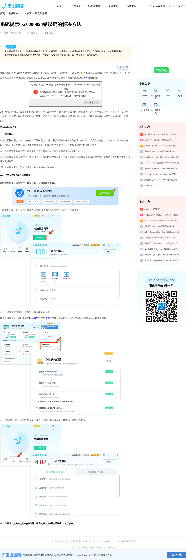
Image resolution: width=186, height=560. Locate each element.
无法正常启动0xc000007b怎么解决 (157, 140)
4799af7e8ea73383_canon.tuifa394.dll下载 (160, 174)
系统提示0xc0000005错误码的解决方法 (159, 226)
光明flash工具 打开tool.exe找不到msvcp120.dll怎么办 (163, 255)
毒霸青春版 (156, 6)
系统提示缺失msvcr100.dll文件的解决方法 (160, 180)
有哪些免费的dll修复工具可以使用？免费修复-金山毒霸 (163, 215)
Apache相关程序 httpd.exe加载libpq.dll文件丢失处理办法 (163, 249)
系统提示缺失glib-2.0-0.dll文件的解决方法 (160, 168)
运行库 (84, 78)
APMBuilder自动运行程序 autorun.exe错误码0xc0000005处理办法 (163, 163)
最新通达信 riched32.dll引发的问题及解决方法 (162, 146)
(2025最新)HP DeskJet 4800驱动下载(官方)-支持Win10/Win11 (163, 134)
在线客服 (111, 547)
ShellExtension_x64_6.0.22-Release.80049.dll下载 (163, 157)
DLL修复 (26, 13)
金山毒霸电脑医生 (53, 523)
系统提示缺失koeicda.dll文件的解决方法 (160, 238)
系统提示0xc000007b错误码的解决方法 (159, 151)
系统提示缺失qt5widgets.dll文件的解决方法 (161, 243)
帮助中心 (131, 6)
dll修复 (48, 318)
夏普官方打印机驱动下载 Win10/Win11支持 (161, 260)
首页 (59, 6)
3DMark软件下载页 (152, 209)
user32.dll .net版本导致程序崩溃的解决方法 (161, 221)
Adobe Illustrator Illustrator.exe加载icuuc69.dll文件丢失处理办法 (163, 232)
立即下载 (161, 70)
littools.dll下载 (149, 185)
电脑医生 (13, 13)
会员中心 (113, 6)
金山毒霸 (10, 555)
